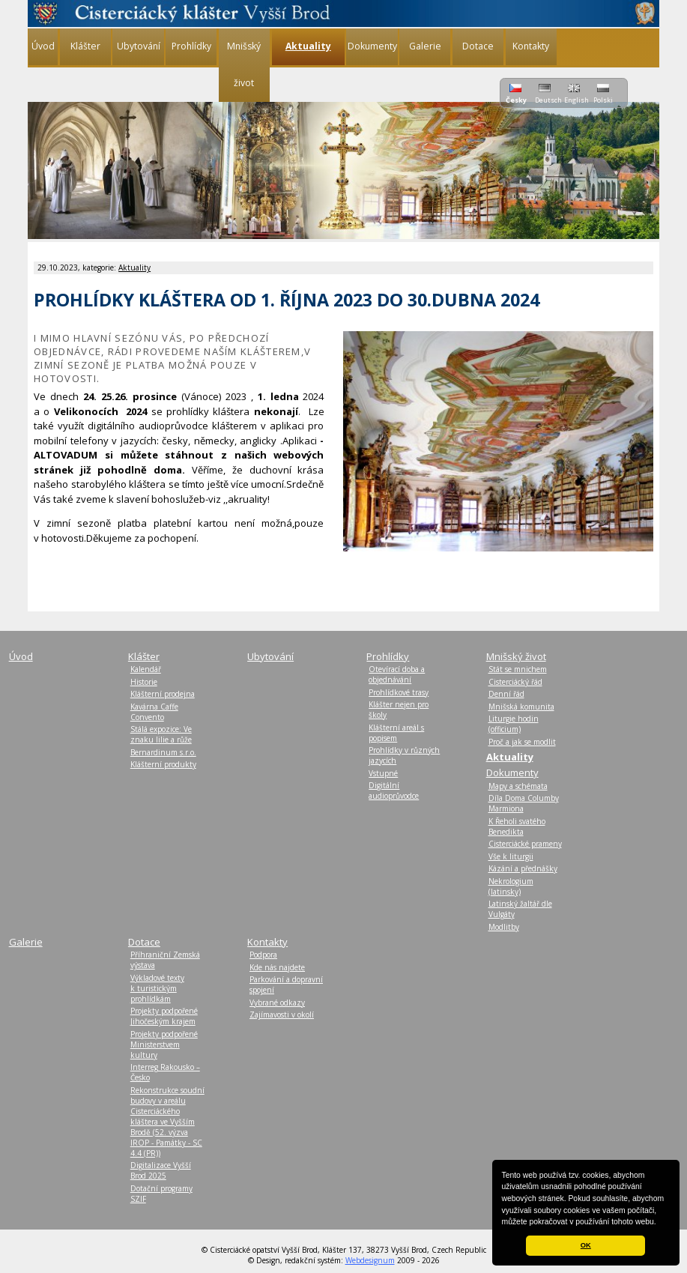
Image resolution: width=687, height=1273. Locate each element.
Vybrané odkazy (277, 1002)
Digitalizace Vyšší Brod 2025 (160, 1170)
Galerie (425, 46)
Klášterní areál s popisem (396, 732)
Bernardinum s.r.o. (163, 752)
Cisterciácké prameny (525, 843)
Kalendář (145, 669)
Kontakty (530, 46)
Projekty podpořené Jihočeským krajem (164, 1016)
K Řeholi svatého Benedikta (516, 826)
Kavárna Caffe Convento (154, 711)
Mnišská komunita (521, 706)
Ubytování (138, 46)
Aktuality (134, 267)
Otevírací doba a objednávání (397, 674)
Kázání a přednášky (522, 868)
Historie (143, 682)
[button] (660, 1222)
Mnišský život (244, 64)
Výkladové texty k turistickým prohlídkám (157, 988)
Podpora (263, 954)
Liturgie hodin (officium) (513, 723)
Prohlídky (191, 46)
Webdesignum (370, 1260)
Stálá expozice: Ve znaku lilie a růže (161, 734)
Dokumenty (372, 46)
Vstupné (383, 773)
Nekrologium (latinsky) (510, 886)
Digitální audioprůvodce (394, 790)
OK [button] (586, 1245)
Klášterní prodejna (162, 694)
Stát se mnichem (517, 669)
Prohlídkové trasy (399, 692)
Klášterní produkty (163, 764)
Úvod (43, 46)
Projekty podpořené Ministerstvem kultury (164, 1044)
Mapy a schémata (518, 786)
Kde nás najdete (277, 967)
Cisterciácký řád (515, 682)
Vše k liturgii (510, 856)
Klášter (85, 46)
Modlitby (503, 927)
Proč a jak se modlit (522, 742)
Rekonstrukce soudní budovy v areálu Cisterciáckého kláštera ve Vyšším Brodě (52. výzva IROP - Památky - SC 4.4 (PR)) (167, 1121)
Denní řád (506, 694)
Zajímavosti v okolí (281, 1014)
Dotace (478, 46)
